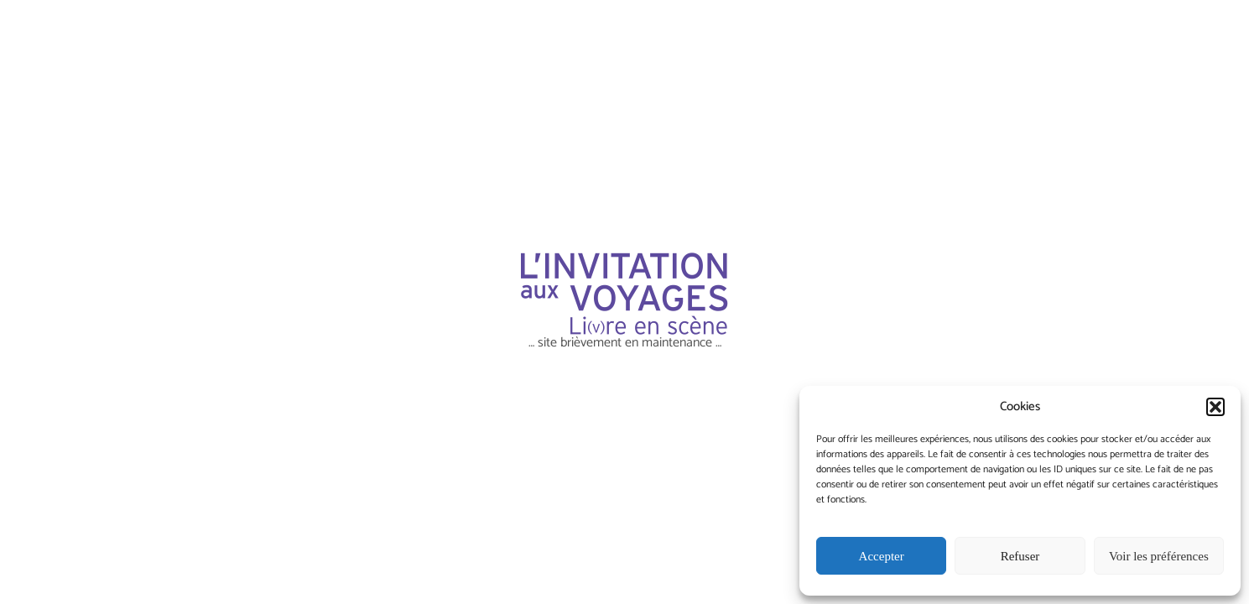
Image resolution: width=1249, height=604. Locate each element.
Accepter (881, 556)
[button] (1215, 406)
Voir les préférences (1159, 556)
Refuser (1020, 556)
